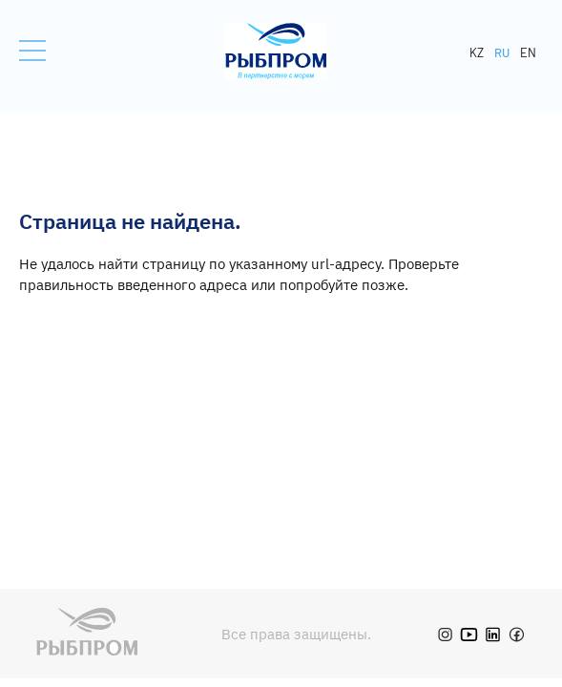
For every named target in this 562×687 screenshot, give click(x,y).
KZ (476, 52)
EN (528, 52)
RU (502, 52)
